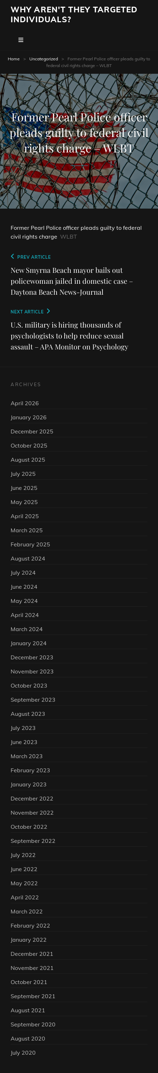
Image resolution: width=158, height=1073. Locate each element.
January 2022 (29, 939)
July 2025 (23, 473)
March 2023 (27, 756)
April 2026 (25, 403)
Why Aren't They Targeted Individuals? (74, 14)
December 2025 (32, 431)
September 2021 (33, 996)
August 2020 (28, 1038)
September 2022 (33, 840)
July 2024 (23, 572)
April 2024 (25, 614)
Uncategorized (43, 58)
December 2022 (32, 798)
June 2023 (24, 741)
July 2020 (23, 1052)
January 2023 (29, 784)
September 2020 (33, 1024)
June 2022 (24, 869)
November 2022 (32, 812)
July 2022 (23, 854)
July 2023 (23, 727)
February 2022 (30, 925)
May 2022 (24, 883)
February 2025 (30, 544)
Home (14, 58)
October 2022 (29, 826)
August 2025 (28, 459)
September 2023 (33, 699)
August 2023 (28, 713)
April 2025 (25, 516)
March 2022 (27, 911)
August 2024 (28, 558)
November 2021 (32, 967)
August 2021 (28, 1010)
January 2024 (29, 643)
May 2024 (24, 600)
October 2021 (29, 981)
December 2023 (32, 657)
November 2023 (32, 671)
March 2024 (27, 629)
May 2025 (24, 501)
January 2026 (29, 417)
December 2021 (32, 953)
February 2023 (30, 770)
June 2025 (24, 487)
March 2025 (27, 530)
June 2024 (24, 586)
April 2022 (25, 897)
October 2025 (29, 445)
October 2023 (29, 685)
